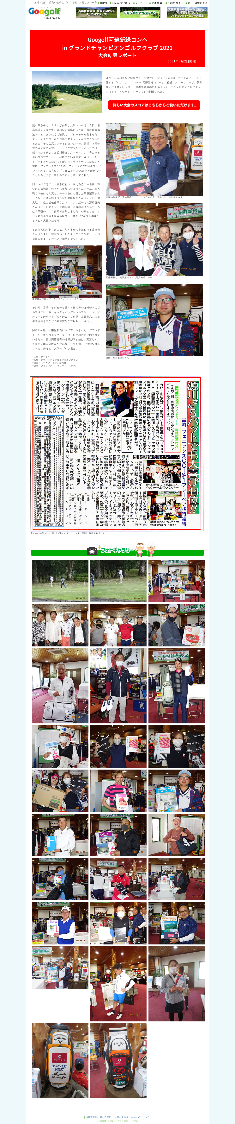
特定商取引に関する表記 (98, 1117)
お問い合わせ (121, 1117)
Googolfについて (140, 1117)
